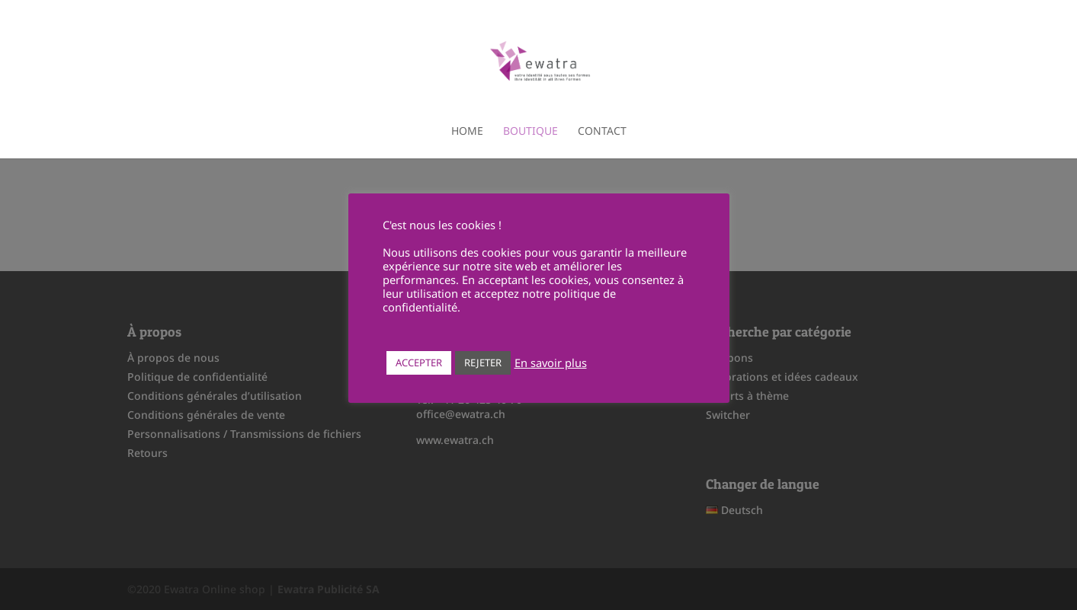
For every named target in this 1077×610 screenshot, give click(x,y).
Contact (602, 132)
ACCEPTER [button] (419, 362)
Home (467, 132)
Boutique (530, 132)
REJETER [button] (483, 362)
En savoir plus (550, 362)
